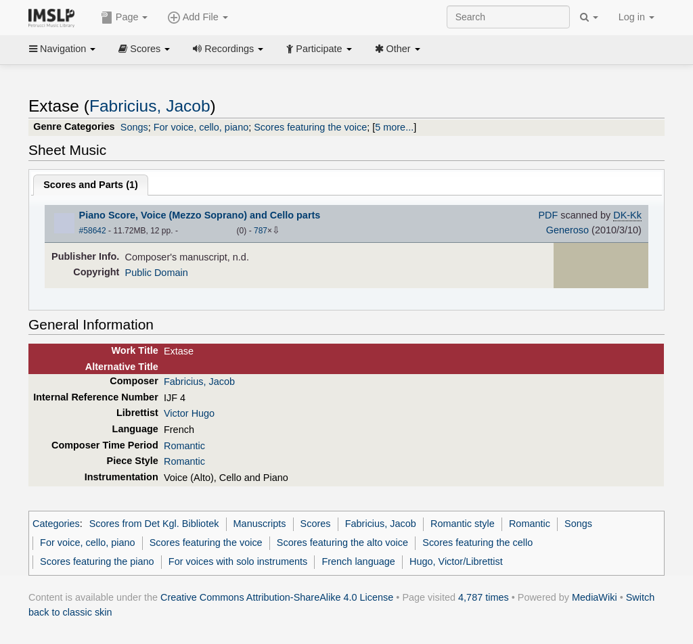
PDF (548, 215)
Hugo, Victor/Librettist (456, 561)
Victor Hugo (189, 413)
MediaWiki (594, 597)
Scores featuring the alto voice (342, 542)
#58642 (92, 230)
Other (397, 48)
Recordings (228, 48)
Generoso (567, 230)
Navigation (62, 48)
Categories (56, 523)
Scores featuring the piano (97, 561)
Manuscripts (259, 523)
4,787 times (483, 597)
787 (260, 230)
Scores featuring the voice (310, 127)
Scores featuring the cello (477, 542)
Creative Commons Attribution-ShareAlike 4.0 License (276, 597)
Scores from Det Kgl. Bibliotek (154, 523)
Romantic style (462, 523)
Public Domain (156, 272)
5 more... (394, 127)
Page (124, 18)
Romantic (184, 445)
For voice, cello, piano (201, 127)
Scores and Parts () (90, 184)
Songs (134, 127)
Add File (197, 18)
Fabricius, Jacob (149, 106)
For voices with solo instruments (238, 561)
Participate (318, 48)
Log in (636, 17)
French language (358, 561)
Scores (144, 48)
